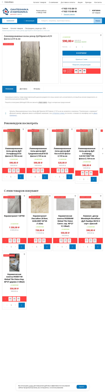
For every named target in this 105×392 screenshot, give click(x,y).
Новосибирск (9, 2)
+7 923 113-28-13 (69, 8)
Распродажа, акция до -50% (35, 28)
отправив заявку (58, 113)
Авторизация (30, 20)
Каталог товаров (17, 28)
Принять (81, 387)
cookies (30, 386)
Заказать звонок (69, 14)
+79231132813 (42, 102)
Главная (5, 28)
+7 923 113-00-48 (69, 11)
